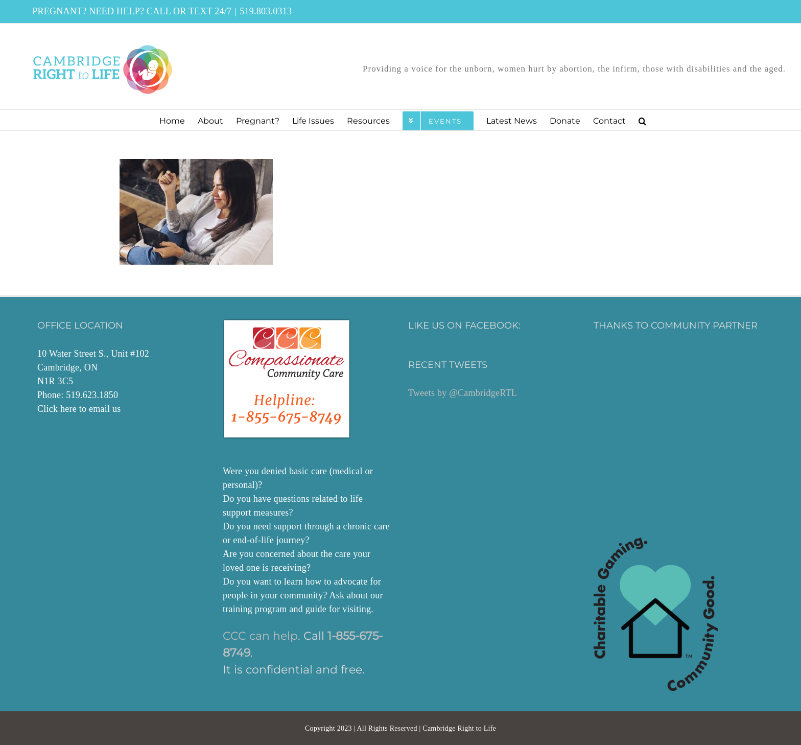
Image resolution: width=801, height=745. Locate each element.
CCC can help (260, 636)
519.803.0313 (266, 11)
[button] (642, 120)
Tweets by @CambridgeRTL (462, 393)
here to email (85, 409)
